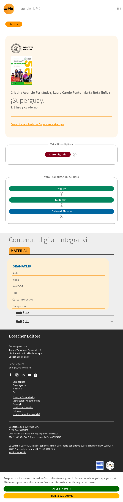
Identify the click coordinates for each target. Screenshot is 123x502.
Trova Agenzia (19, 385)
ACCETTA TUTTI (62, 488)
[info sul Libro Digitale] (74, 154)
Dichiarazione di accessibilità (26, 414)
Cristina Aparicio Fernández (31, 92)
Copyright (17, 404)
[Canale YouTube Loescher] (31, 375)
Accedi (14, 24)
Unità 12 (22, 312)
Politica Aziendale (17, 452)
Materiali (20, 250)
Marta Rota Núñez (96, 92)
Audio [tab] (15, 273)
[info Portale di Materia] (61, 216)
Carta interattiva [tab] (22, 299)
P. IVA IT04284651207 (18, 430)
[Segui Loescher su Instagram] (18, 375)
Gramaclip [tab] (21, 266)
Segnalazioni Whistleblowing (26, 400)
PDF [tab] (14, 293)
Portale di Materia (61, 211)
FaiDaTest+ (61, 199)
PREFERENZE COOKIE (61, 495)
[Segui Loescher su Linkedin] (24, 375)
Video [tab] (15, 279)
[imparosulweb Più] (23, 9)
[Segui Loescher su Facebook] (12, 375)
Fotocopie (18, 411)
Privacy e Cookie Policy (24, 397)
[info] (61, 194)
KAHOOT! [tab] (18, 286)
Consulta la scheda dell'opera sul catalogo (37, 124)
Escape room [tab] (20, 306)
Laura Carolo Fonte (66, 92)
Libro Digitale (57, 154)
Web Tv (62, 188)
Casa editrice (19, 381)
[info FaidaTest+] (61, 205)
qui (114, 478)
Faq (14, 392)
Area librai (17, 388)
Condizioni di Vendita (23, 407)
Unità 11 (22, 321)
